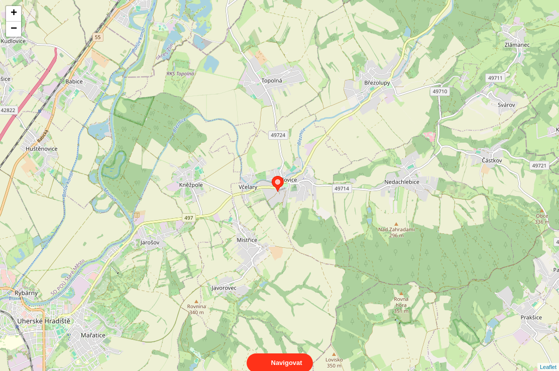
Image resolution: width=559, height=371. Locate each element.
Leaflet (548, 358)
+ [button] (14, 13)
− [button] (14, 29)
